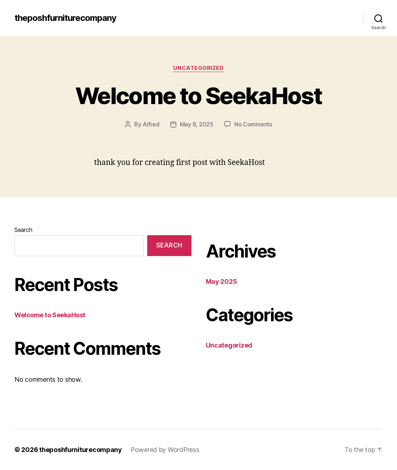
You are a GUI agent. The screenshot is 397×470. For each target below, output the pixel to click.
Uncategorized (198, 68)
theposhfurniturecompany (65, 18)
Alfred (151, 124)
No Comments (253, 124)
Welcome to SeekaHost (198, 95)
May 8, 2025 (196, 124)
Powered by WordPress (165, 449)
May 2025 (221, 281)
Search (23, 229)
